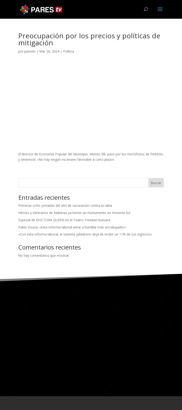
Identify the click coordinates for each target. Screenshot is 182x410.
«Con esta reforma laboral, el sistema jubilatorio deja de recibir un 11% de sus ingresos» (85, 234)
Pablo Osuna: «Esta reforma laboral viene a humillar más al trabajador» (72, 227)
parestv (30, 51)
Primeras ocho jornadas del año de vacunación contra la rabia (65, 205)
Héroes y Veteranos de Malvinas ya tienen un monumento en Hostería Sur (74, 212)
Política (68, 51)
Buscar (156, 183)
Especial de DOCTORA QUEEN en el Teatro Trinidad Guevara (64, 220)
